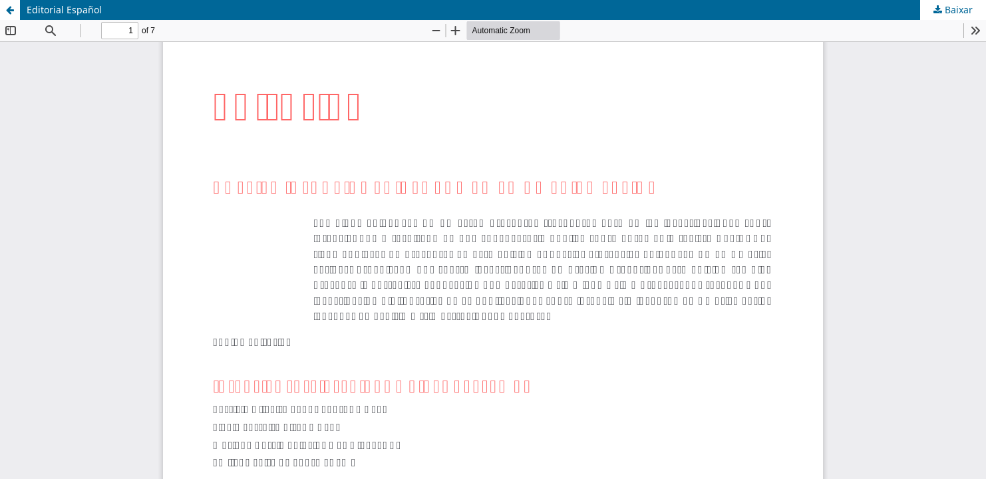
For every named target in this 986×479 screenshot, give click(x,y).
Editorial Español (64, 9)
